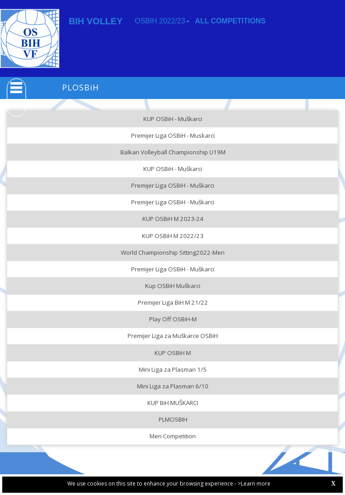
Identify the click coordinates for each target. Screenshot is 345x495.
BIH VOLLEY (96, 21)
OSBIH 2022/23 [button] (162, 21)
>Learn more (254, 483)
